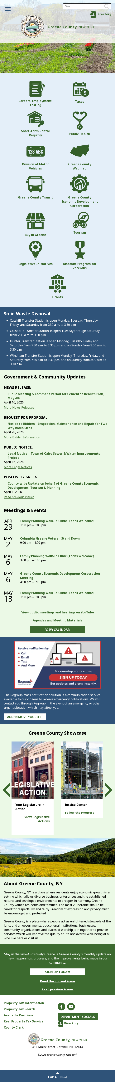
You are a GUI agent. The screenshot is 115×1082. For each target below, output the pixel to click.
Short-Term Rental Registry (35, 124)
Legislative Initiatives (35, 253)
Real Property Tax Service (23, 1021)
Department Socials (78, 1017)
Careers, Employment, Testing (35, 94)
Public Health (79, 123)
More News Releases (19, 407)
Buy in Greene (35, 224)
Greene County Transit (35, 186)
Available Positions (18, 1015)
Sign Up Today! (57, 972)
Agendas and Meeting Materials (57, 620)
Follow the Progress (79, 812)
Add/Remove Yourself (25, 717)
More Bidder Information (22, 437)
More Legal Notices (18, 467)
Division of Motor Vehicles (35, 155)
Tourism (79, 223)
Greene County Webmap (79, 155)
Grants (57, 286)
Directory (104, 14)
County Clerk (14, 1027)
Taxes (79, 92)
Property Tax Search (19, 1009)
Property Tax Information (24, 1003)
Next (105, 790)
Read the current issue (57, 981)
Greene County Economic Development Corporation (79, 191)
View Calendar (57, 630)
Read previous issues (19, 497)
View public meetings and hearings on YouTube (57, 612)
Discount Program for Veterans (79, 255)
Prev (10, 790)
